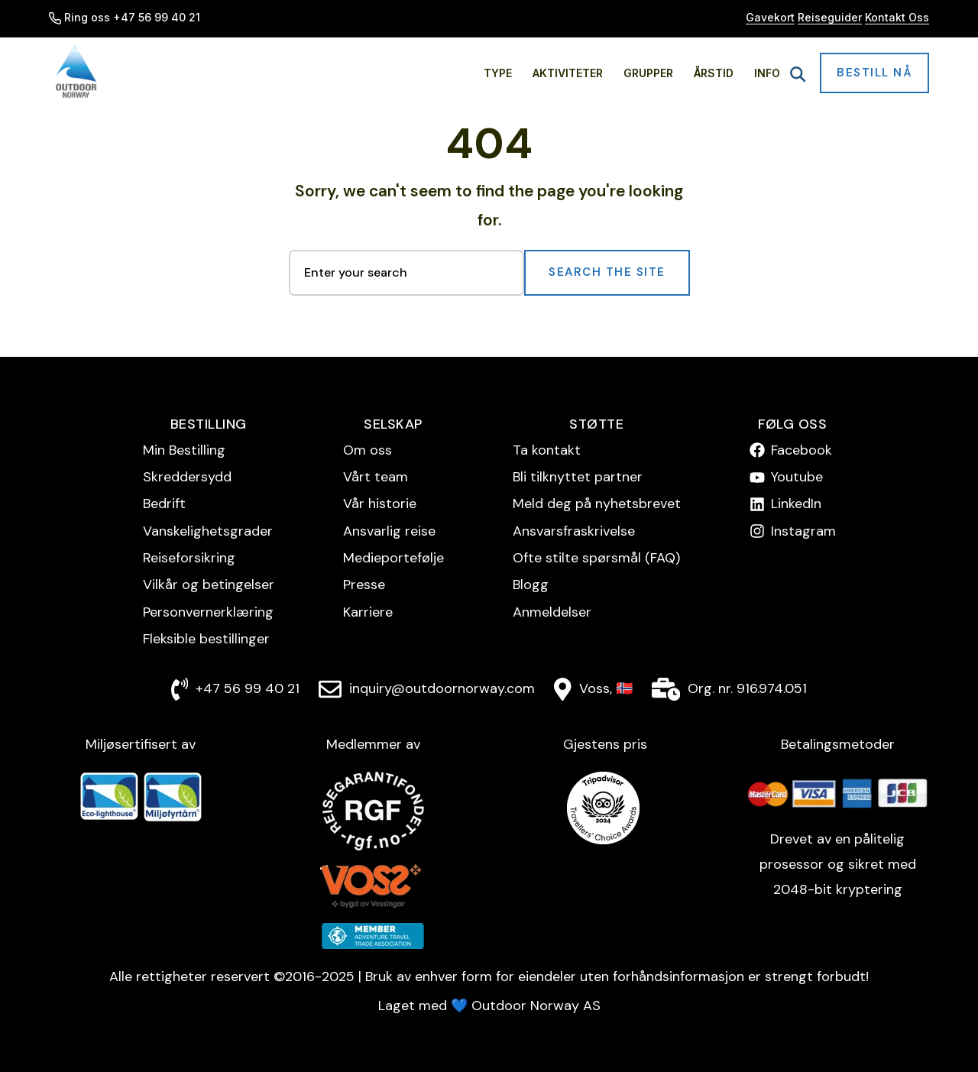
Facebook (801, 450)
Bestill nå (874, 72)
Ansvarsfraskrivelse (574, 531)
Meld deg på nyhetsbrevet (597, 503)
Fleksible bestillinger (206, 639)
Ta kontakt (547, 450)
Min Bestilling (184, 450)
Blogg (531, 584)
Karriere (368, 612)
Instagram (803, 531)
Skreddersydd (187, 477)
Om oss (367, 450)
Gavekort (770, 17)
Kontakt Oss (897, 17)
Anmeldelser (552, 612)
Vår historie (379, 503)
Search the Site (607, 272)
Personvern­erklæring (208, 612)
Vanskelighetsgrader (208, 531)
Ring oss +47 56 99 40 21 (124, 17)
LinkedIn (796, 503)
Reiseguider (830, 17)
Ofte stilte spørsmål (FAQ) (596, 558)
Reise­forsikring (189, 558)
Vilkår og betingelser (208, 584)
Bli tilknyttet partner (578, 477)
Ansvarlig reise (389, 531)
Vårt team (375, 477)
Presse (364, 584)
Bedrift (164, 503)
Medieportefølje (393, 558)
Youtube (797, 477)
